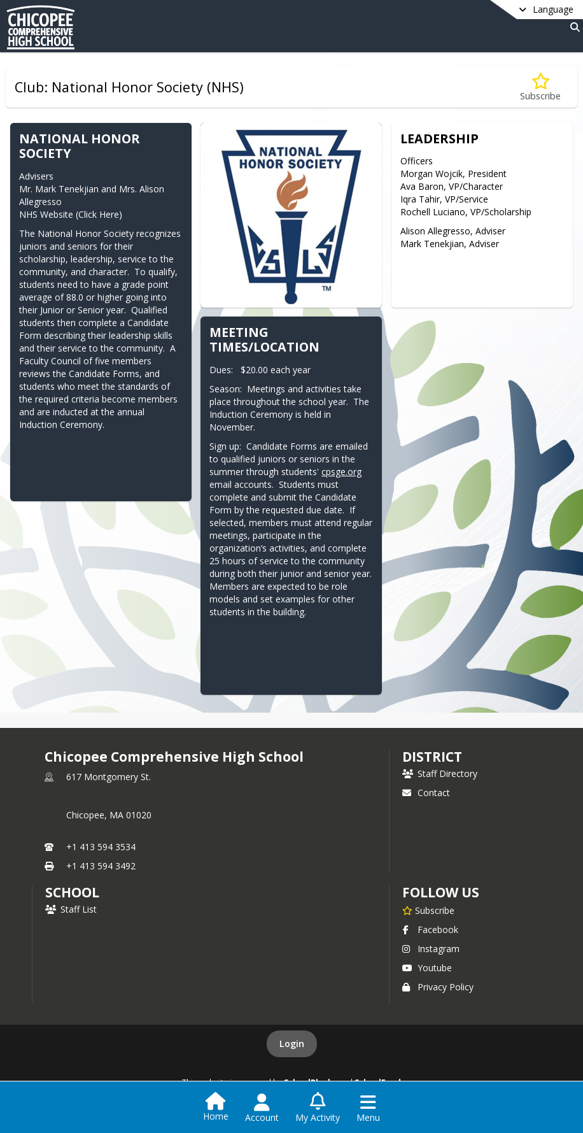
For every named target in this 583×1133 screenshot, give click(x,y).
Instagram (431, 949)
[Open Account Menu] (262, 1108)
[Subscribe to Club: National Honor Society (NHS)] (540, 87)
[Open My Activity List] (317, 1108)
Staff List (71, 909)
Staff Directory (439, 773)
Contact (426, 793)
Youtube (427, 968)
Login (291, 1043)
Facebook (430, 929)
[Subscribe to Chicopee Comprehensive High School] (428, 910)
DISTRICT (432, 757)
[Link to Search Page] (572, 27)
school (72, 892)
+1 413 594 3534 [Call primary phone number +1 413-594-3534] (101, 847)
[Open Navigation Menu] (368, 1108)
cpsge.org (341, 472)
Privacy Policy (438, 987)
